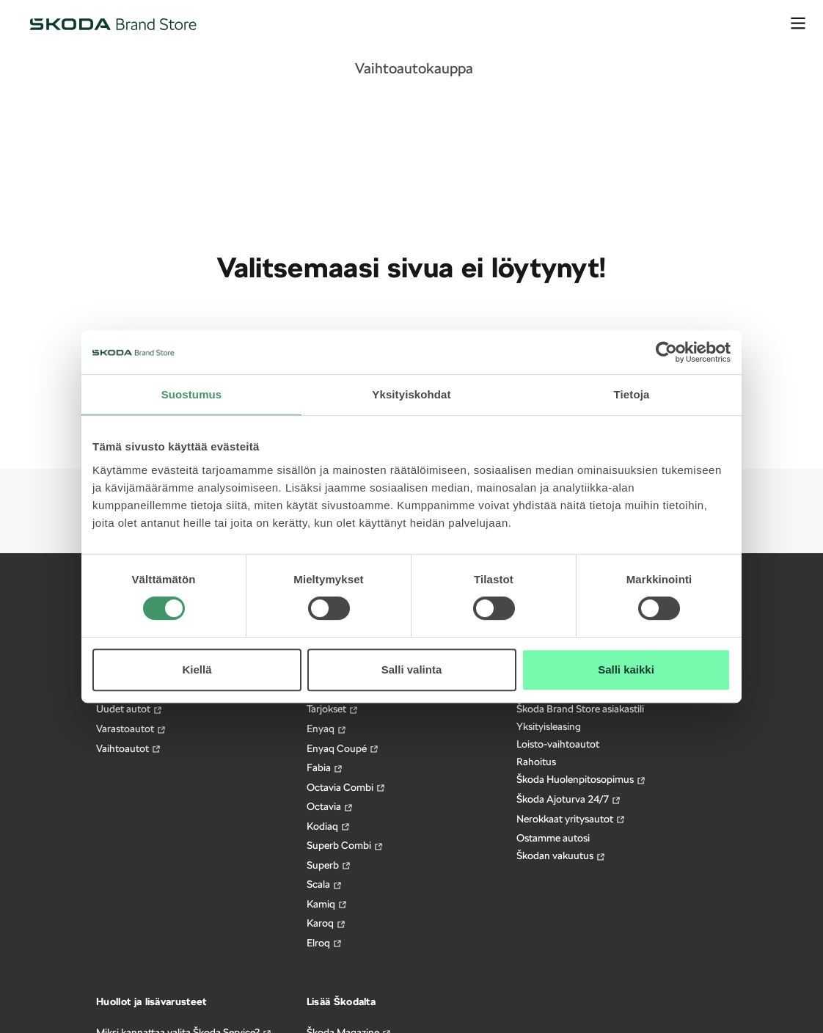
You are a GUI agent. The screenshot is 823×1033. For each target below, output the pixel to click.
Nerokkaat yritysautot (571, 819)
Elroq (325, 943)
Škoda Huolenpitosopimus (581, 779)
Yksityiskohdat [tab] (411, 394)
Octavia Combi (346, 787)
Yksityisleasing (548, 726)
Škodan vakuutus (561, 856)
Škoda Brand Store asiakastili (580, 709)
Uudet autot (129, 709)
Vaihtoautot (128, 748)
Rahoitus (536, 761)
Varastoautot (131, 729)
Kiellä (196, 669)
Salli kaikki (626, 669)
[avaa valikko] (798, 23)
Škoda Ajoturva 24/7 (568, 799)
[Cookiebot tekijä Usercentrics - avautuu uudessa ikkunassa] (666, 352)
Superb (329, 865)
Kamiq (327, 904)
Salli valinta (411, 669)
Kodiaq (329, 826)
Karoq (326, 923)
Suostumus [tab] (191, 394)
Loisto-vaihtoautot (557, 744)
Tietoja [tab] (632, 394)
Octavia (330, 806)
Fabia (325, 768)
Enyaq (327, 729)
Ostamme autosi (553, 838)
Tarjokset (333, 709)
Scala (325, 884)
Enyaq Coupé (343, 748)
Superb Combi (345, 845)
